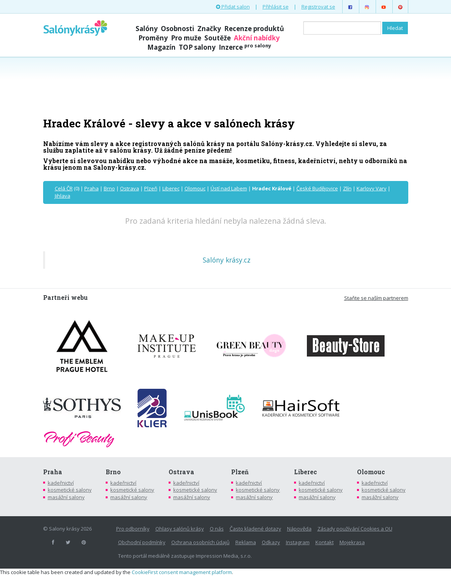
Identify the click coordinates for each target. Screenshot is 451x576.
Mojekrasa (352, 542)
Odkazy (271, 542)
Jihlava (62, 195)
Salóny (147, 28)
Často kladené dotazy (255, 528)
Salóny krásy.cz (227, 260)
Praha (91, 188)
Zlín (347, 188)
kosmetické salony (70, 489)
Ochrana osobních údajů (200, 542)
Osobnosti (177, 28)
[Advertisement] (225, 86)
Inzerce (245, 47)
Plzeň (150, 188)
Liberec (170, 188)
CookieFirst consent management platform (182, 572)
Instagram (298, 542)
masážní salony (66, 497)
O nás (217, 528)
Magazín (161, 47)
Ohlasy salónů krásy (179, 528)
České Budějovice (317, 188)
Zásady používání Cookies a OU (354, 528)
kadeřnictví (61, 482)
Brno (109, 188)
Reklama (245, 542)
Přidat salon (233, 6)
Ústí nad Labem (229, 188)
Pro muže (186, 37)
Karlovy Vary (372, 188)
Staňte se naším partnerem (376, 297)
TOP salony (197, 47)
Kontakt (324, 542)
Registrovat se (318, 6)
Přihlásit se (276, 6)
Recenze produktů (254, 28)
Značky (209, 28)
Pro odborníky (133, 528)
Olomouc (195, 188)
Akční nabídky (257, 37)
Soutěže (217, 37)
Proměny (153, 37)
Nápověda (299, 528)
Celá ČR (64, 188)
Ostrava (129, 188)
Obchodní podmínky (141, 542)
